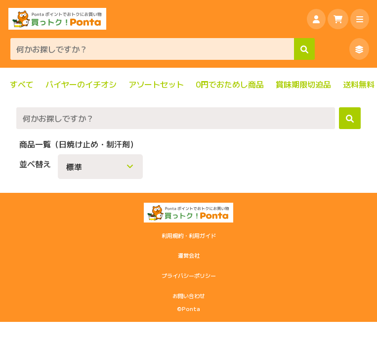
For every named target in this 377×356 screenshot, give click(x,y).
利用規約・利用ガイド (189, 235)
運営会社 (189, 255)
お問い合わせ (188, 296)
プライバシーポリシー (189, 275)
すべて (22, 84)
